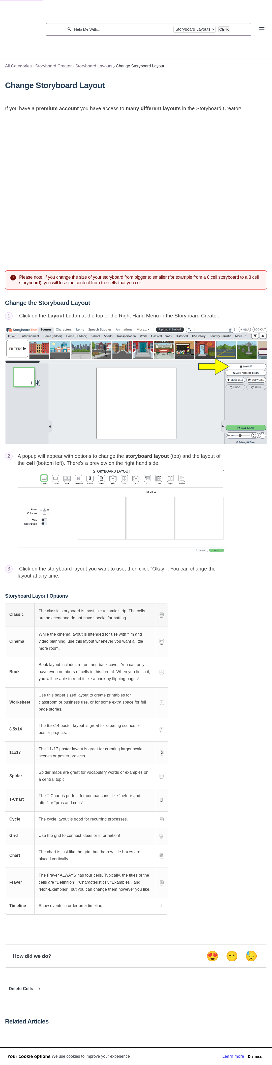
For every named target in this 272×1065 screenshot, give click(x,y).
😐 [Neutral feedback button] (232, 956)
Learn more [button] (233, 1056)
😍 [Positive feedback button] (212, 956)
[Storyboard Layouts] (93, 66)
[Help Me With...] (122, 29)
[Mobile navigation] (261, 29)
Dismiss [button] (255, 1056)
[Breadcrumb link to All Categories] (18, 66)
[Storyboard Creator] (53, 66)
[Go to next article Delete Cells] (23, 989)
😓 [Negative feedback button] (251, 956)
